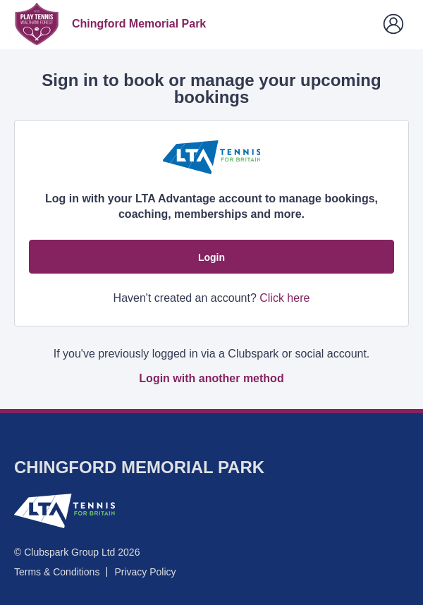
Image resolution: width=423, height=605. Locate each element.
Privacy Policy (145, 572)
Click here (284, 298)
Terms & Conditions (56, 572)
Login (211, 257)
